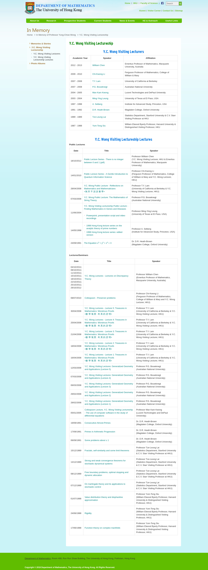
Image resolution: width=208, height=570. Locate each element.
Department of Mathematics (38, 558)
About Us (34, 20)
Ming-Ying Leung (100, 98)
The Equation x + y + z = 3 (97, 243)
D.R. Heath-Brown (101, 110)
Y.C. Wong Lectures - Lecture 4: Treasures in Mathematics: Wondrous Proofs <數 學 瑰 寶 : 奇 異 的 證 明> (106, 322)
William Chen (98, 65)
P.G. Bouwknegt (99, 87)
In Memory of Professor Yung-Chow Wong (56, 35)
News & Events (127, 20)
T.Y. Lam (96, 81)
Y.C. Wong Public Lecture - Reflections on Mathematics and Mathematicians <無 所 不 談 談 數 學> (103, 188)
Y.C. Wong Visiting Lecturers (46, 53)
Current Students (102, 20)
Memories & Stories (41, 43)
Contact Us (168, 11)
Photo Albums (38, 63)
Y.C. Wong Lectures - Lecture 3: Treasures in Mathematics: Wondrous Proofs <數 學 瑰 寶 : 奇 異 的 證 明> (106, 334)
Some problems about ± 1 (97, 440)
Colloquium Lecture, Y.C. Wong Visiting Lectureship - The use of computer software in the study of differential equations (109, 412)
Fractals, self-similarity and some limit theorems (107, 450)
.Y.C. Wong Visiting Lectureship (40, 48)
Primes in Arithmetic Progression (100, 431)
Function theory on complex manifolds (102, 528)
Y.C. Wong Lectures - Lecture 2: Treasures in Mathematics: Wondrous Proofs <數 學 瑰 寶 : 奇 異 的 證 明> (106, 346)
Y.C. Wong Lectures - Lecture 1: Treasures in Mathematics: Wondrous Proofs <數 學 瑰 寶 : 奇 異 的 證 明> (106, 357)
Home (127, 3)
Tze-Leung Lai (99, 117)
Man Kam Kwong (100, 92)
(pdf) (102, 162)
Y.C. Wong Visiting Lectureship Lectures (43, 58)
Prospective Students (75, 20)
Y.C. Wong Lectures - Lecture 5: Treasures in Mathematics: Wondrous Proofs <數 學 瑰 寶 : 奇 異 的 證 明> (106, 311)
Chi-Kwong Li (98, 74)
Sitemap (179, 11)
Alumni (142, 11)
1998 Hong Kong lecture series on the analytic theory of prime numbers (104, 227)
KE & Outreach (150, 20)
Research (51, 20)
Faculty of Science (149, 3)
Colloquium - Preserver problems (100, 298)
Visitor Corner (154, 11)
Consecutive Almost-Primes (97, 423)
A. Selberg (97, 104)
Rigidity (88, 513)
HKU (135, 3)
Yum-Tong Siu (98, 125)
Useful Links (171, 20)
